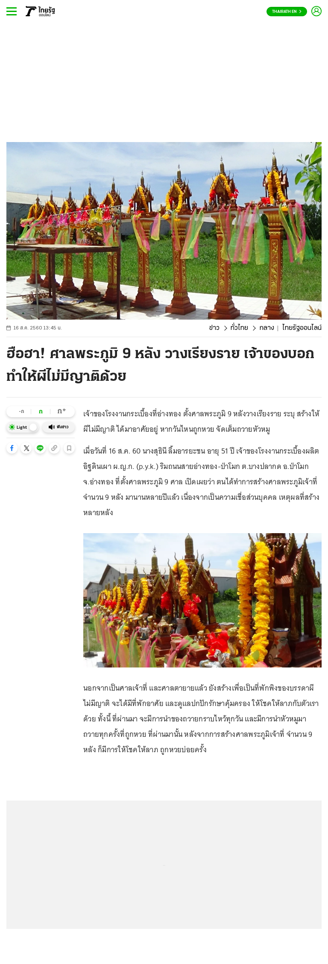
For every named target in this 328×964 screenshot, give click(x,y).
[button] (12, 448)
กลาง (266, 328)
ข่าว (214, 328)
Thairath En (287, 11)
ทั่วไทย (239, 328)
